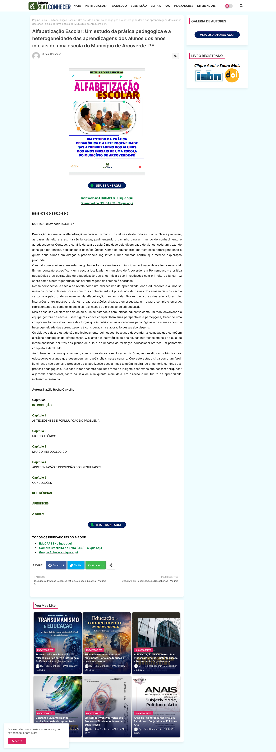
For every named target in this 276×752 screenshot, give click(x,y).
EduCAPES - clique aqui (55, 543)
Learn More (30, 732)
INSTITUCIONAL (95, 5)
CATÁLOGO (119, 5)
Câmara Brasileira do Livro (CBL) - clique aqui (70, 548)
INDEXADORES (183, 5)
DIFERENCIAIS (206, 5)
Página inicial (39, 19)
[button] (241, 6)
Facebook (58, 565)
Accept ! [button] (17, 741)
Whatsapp (98, 565)
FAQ (167, 5)
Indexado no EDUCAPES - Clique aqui (107, 198)
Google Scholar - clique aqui (58, 552)
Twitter (78, 565)
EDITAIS (156, 5)
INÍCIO (77, 5)
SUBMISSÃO (139, 5)
